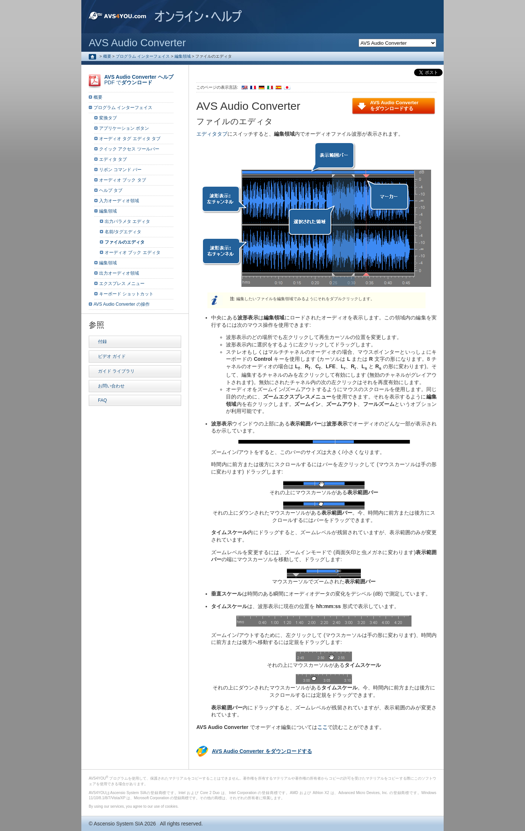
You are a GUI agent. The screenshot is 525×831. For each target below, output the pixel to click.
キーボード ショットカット (126, 293)
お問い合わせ (111, 386)
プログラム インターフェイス (143, 56)
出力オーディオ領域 (119, 273)
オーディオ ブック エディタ (132, 252)
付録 (102, 341)
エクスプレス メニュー (122, 283)
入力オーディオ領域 (119, 200)
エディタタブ (211, 134)
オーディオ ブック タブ (122, 180)
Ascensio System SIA (118, 824)
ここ (322, 727)
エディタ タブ (113, 159)
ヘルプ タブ (110, 190)
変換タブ (108, 118)
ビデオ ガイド (112, 356)
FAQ (102, 400)
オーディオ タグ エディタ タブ (129, 138)
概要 (107, 56)
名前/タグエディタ (123, 231)
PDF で (138, 79)
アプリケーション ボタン (124, 128)
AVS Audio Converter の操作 (122, 304)
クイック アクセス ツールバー (129, 149)
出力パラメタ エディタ (127, 221)
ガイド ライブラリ (116, 371)
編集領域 (183, 56)
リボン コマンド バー (120, 169)
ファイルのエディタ (125, 242)
